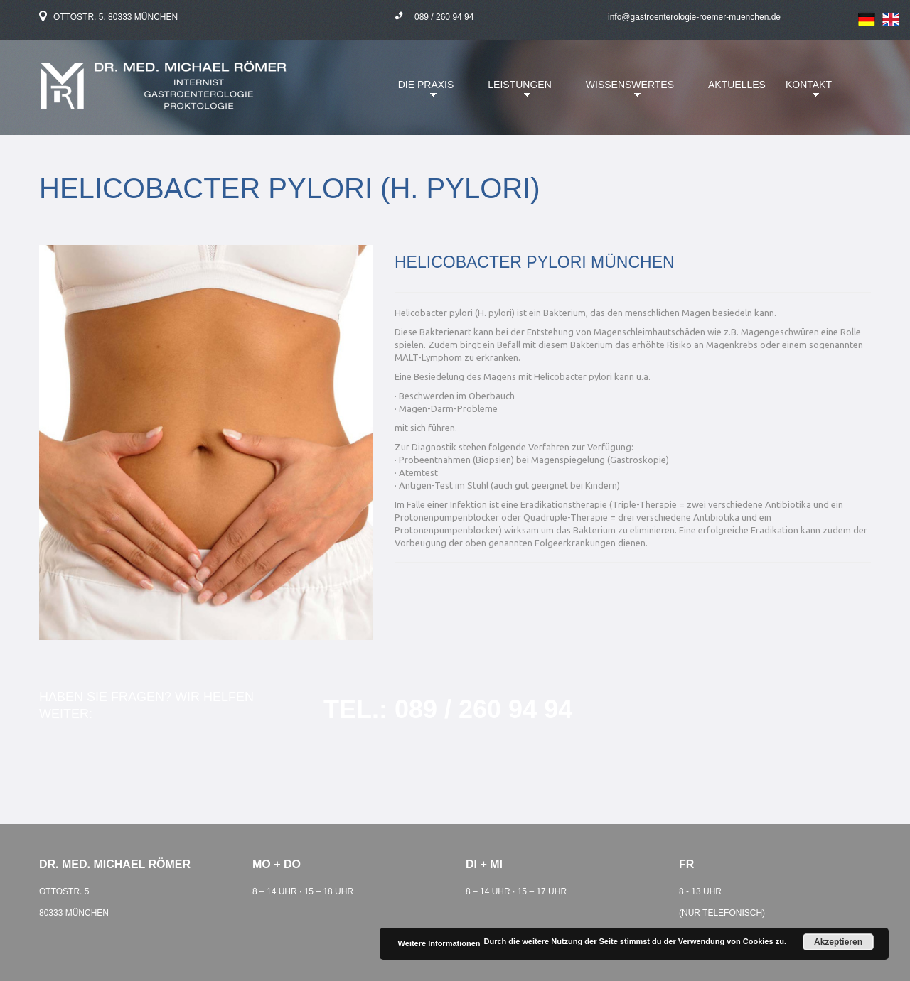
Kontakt (805, 93)
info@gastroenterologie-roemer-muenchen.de (694, 17)
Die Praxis (422, 93)
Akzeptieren (838, 942)
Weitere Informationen (439, 943)
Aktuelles (737, 84)
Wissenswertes (626, 93)
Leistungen (516, 93)
